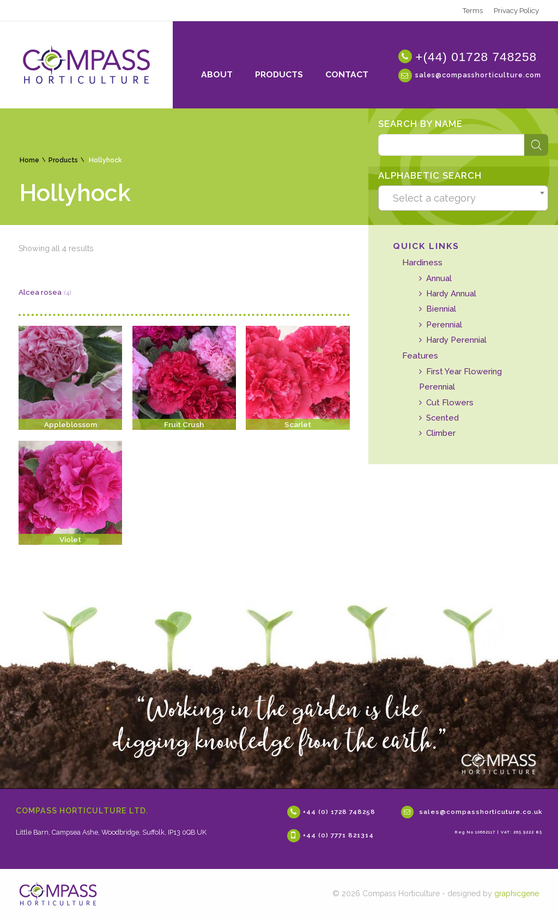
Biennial (441, 308)
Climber (441, 432)
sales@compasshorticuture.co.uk (480, 812)
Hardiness (422, 262)
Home (29, 160)
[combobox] (463, 198)
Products (63, 160)
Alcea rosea (40, 292)
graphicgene (516, 893)
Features (420, 355)
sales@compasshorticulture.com (478, 74)
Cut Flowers (450, 402)
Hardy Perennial (456, 339)
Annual (439, 278)
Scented (442, 417)
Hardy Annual (451, 293)
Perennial (444, 324)
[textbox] (463, 198)
